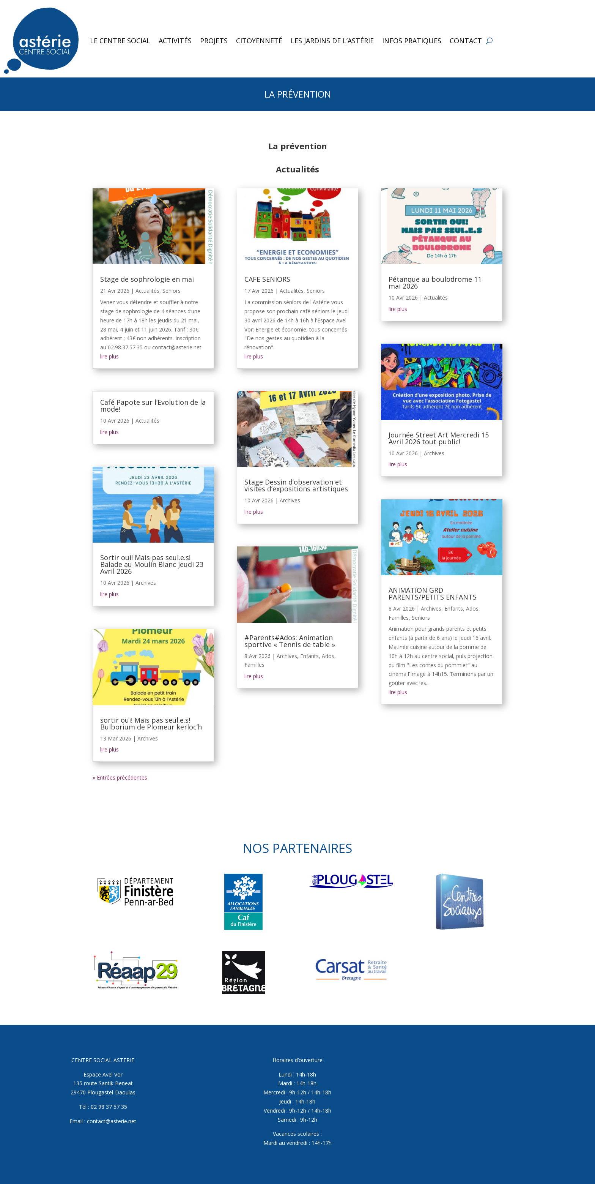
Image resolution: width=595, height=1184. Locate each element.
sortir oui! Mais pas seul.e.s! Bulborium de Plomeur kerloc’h (151, 723)
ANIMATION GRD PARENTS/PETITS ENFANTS (433, 593)
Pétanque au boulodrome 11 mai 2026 (435, 282)
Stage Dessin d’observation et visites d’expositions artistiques (296, 485)
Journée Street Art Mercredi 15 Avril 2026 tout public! (439, 438)
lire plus (109, 356)
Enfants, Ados (317, 656)
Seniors (171, 290)
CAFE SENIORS (267, 279)
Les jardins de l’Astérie (332, 40)
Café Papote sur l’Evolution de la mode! (153, 406)
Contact (466, 40)
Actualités (147, 290)
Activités (175, 40)
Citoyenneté (259, 40)
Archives (145, 582)
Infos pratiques (411, 40)
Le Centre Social (120, 40)
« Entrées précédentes (120, 777)
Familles (254, 664)
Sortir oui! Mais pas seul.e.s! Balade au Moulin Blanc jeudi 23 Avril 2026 (151, 564)
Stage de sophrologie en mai (147, 279)
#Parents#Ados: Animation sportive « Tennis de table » (289, 641)
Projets (214, 40)
